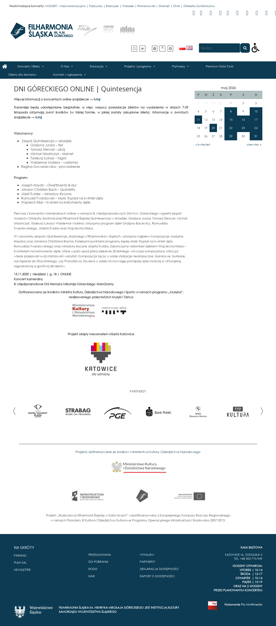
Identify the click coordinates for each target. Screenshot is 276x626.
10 (256, 111)
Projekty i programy (137, 66)
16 (243, 120)
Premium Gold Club (220, 66)
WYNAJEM (147, 555)
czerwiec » (254, 144)
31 (256, 136)
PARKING (20, 555)
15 (231, 120)
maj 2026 (228, 88)
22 (231, 128)
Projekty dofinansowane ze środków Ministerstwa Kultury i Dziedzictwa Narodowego (138, 452)
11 (198, 120)
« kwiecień (203, 144)
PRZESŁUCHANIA (99, 555)
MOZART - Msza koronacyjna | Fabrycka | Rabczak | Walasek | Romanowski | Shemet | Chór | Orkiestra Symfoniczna (130, 6)
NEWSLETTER (22, 570)
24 (256, 128)
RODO (92, 569)
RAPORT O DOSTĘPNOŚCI (157, 576)
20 (213, 128)
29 (231, 136)
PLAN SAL (20, 562)
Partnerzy (178, 66)
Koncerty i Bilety (29, 66)
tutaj (97, 99)
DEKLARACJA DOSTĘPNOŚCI (159, 569)
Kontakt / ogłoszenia (67, 74)
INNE (91, 576)
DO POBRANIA (98, 562)
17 (256, 120)
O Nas (65, 66)
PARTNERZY (147, 562)
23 (243, 128)
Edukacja (97, 66)
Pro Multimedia (251, 604)
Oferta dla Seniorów (22, 74)
